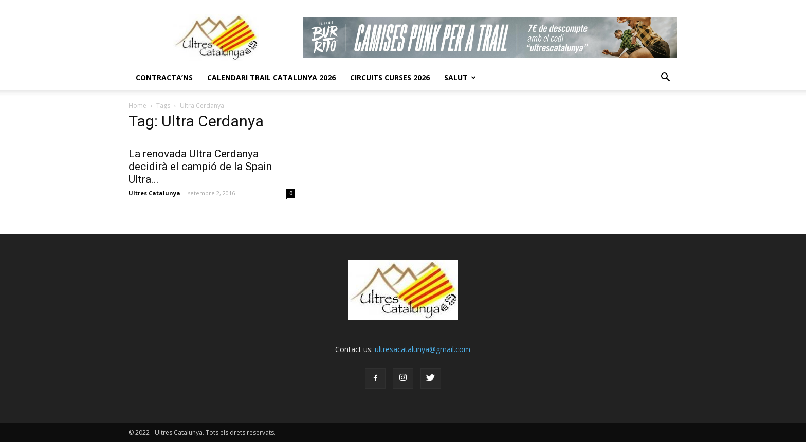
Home (137, 105)
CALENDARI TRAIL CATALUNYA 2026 (271, 77)
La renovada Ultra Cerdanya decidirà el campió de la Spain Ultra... (200, 167)
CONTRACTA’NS (164, 77)
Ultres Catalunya (154, 193)
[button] (665, 77)
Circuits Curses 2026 (390, 77)
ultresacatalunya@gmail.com (422, 349)
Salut (460, 77)
